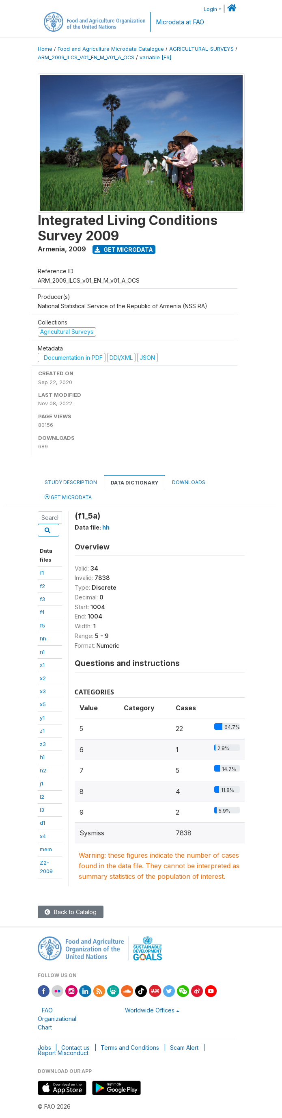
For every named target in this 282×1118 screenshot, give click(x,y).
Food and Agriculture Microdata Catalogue (111, 49)
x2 (43, 678)
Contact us (75, 1047)
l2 (42, 797)
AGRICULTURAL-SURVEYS (201, 49)
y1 (42, 717)
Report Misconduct (63, 1052)
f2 (42, 586)
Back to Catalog (71, 911)
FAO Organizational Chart (57, 1019)
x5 (43, 704)
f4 (42, 612)
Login (210, 9)
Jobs (44, 1047)
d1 (42, 823)
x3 (43, 691)
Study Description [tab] (71, 482)
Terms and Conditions (130, 1047)
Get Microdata (124, 249)
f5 (42, 625)
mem (46, 849)
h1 (42, 757)
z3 (43, 744)
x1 (42, 665)
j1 (41, 783)
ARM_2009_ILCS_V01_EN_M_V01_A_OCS (86, 57)
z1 (42, 730)
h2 (43, 770)
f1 (42, 572)
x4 (43, 836)
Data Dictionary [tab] (134, 483)
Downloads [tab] (188, 482)
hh (43, 638)
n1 (42, 652)
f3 (42, 599)
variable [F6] (155, 57)
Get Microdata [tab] (68, 496)
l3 (42, 810)
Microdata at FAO (180, 22)
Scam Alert (184, 1047)
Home (45, 49)
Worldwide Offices (149, 1010)
